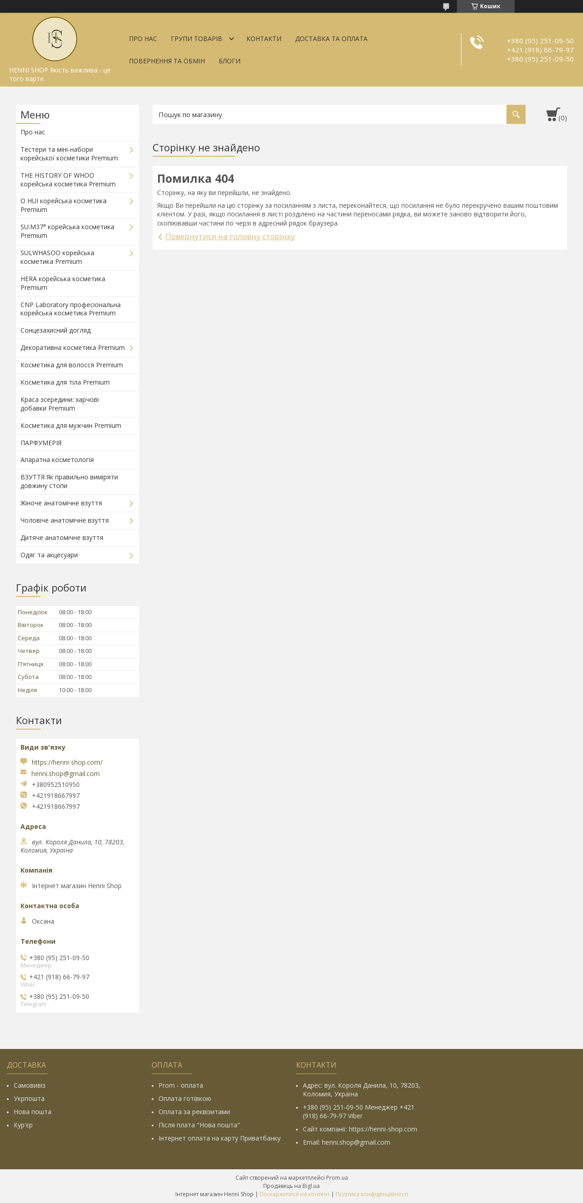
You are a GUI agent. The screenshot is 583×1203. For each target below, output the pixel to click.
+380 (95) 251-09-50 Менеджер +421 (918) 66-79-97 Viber (358, 1111)
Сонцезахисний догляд (55, 330)
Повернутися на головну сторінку (230, 236)
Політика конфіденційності (372, 1194)
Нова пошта (32, 1111)
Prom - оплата (181, 1085)
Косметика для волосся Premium (71, 364)
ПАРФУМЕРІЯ (40, 442)
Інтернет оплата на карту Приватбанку (220, 1138)
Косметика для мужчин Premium (70, 425)
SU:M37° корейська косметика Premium (67, 231)
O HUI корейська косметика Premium (63, 205)
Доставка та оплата (331, 38)
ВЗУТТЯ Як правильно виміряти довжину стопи (69, 481)
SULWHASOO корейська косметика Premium (57, 257)
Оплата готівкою (185, 1098)
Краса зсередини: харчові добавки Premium (59, 403)
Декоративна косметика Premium (72, 347)
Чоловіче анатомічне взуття (64, 520)
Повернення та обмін (167, 61)
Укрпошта (29, 1098)
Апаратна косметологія (57, 459)
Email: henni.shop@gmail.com (346, 1142)
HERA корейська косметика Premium (62, 283)
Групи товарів (196, 38)
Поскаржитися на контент (295, 1194)
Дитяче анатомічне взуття (61, 537)
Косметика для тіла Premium (65, 382)
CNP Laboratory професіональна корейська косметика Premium (70, 309)
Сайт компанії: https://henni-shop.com (360, 1129)
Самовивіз (30, 1085)
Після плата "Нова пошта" (199, 1125)
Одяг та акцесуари (49, 554)
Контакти (263, 38)
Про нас (143, 38)
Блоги (229, 61)
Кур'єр (23, 1125)
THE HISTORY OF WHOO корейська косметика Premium (68, 179)
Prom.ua (337, 1178)
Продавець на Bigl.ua (291, 1186)
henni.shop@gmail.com (65, 774)
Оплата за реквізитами (194, 1111)
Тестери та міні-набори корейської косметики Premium (69, 153)
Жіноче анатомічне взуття (61, 503)
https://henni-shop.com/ (67, 762)
